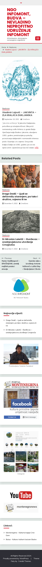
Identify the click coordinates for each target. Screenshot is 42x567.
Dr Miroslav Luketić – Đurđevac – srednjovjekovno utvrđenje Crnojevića (21, 242)
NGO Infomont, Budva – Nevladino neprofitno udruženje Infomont (20, 22)
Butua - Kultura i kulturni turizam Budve (21, 539)
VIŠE (37, 148)
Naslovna (6, 108)
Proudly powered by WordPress (16, 558)
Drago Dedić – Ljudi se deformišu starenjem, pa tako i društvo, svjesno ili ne (20, 196)
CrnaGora (26, 119)
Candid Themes (24, 561)
